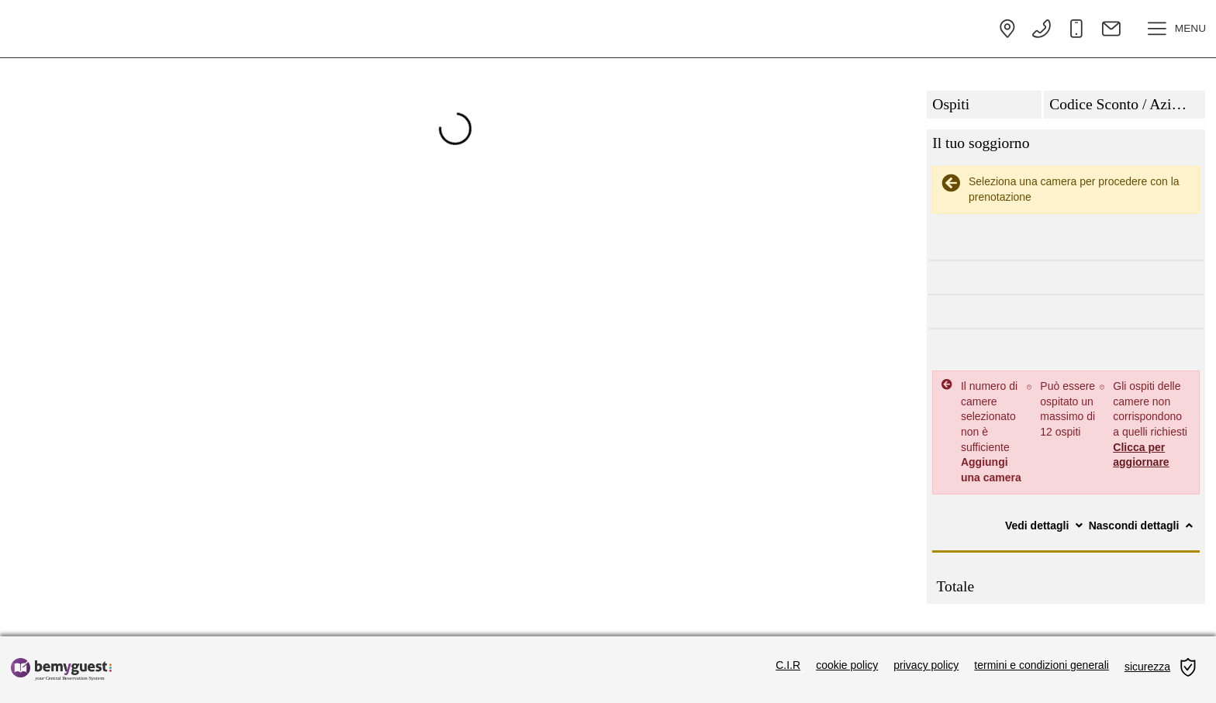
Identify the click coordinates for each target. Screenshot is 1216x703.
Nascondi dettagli (1142, 525)
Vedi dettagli (1045, 525)
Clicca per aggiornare (1141, 455)
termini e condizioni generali (1041, 665)
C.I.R (788, 665)
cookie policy (847, 665)
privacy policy (926, 665)
